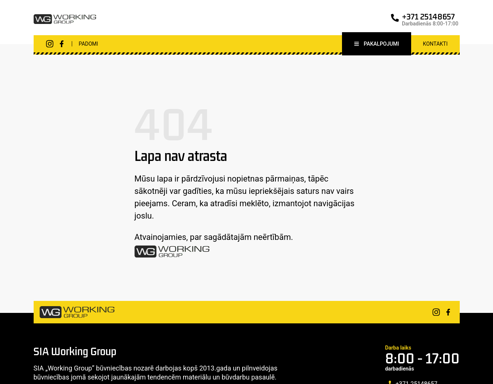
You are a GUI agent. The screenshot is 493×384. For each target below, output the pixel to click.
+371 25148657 (428, 16)
